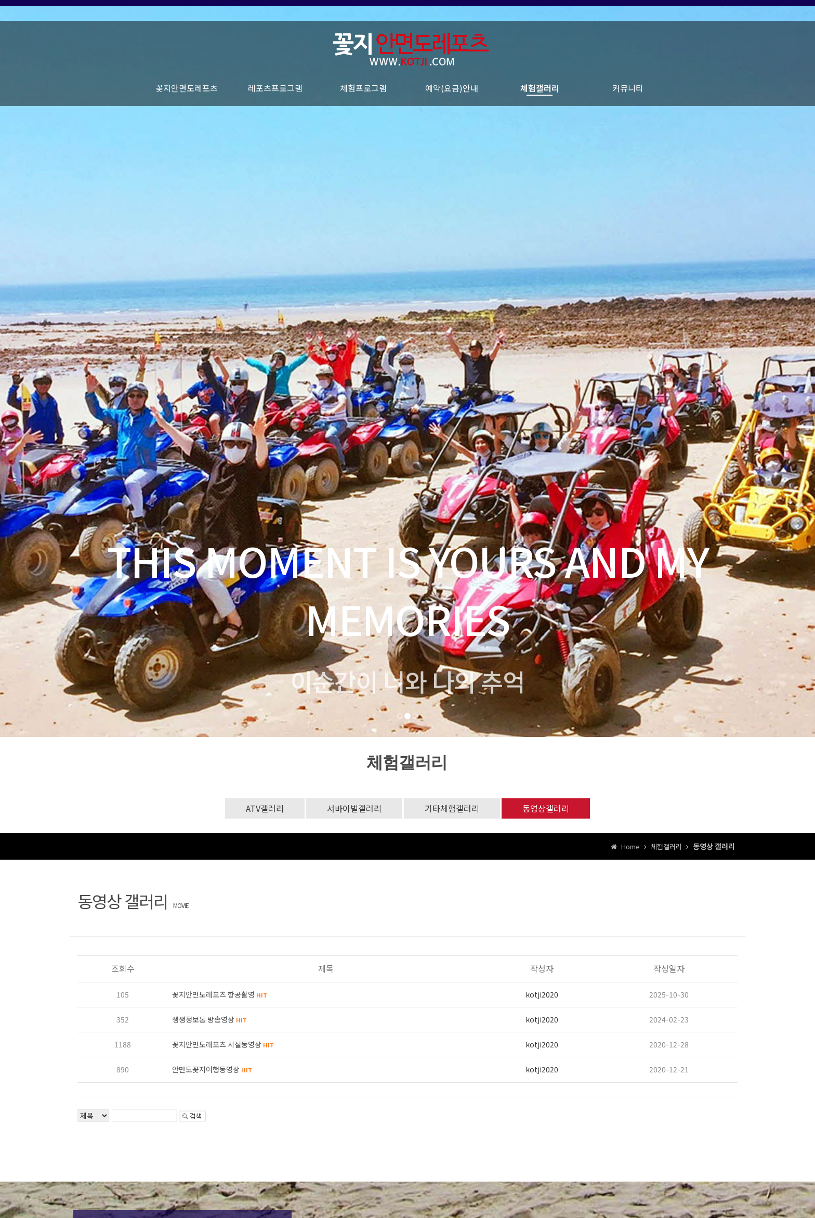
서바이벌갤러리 (354, 808)
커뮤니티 (627, 93)
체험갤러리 (539, 93)
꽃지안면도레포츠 (186, 93)
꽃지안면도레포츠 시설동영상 (223, 1044)
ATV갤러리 (265, 808)
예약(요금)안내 (451, 93)
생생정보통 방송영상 (209, 1019)
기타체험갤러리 (452, 808)
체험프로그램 (363, 93)
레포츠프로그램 (275, 93)
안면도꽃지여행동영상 (212, 1069)
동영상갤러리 (545, 808)
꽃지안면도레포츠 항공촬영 (219, 994)
